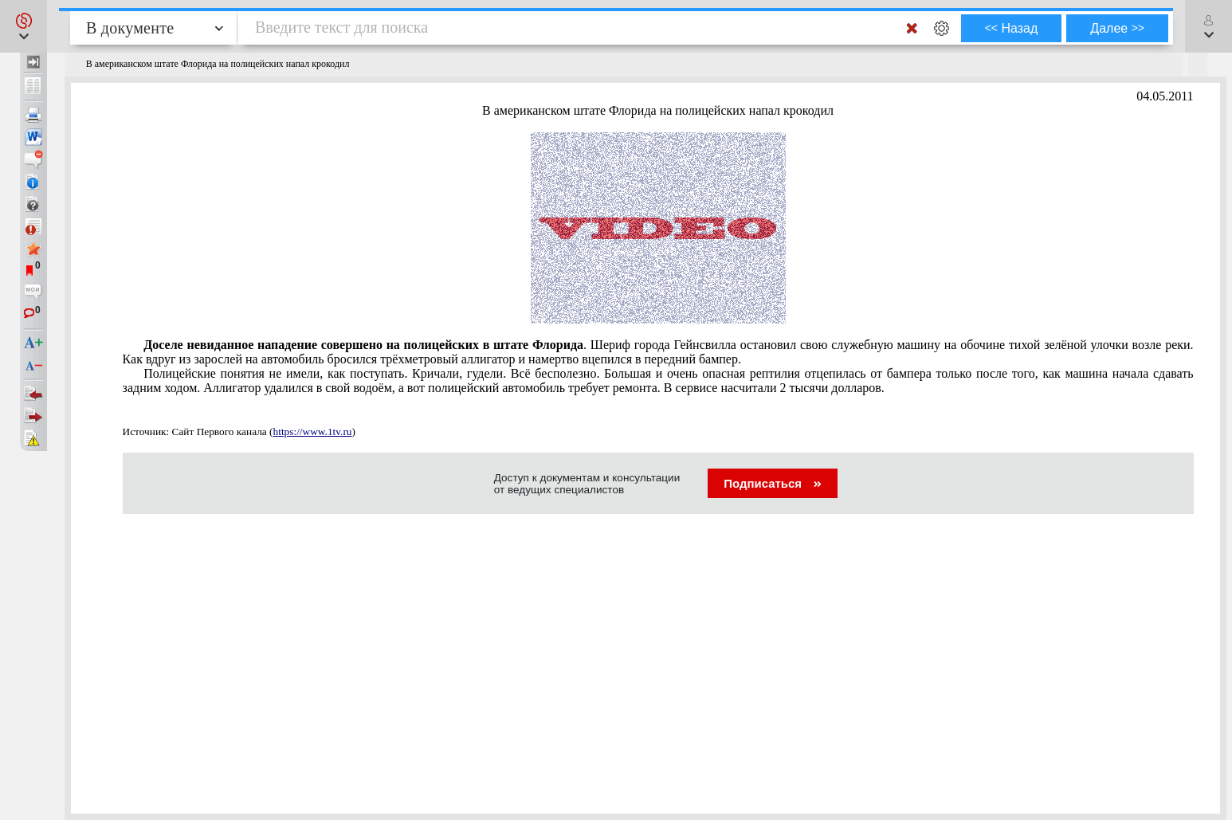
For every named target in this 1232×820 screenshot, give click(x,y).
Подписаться (773, 483)
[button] (23, 26)
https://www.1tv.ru (312, 431)
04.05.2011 (1164, 96)
